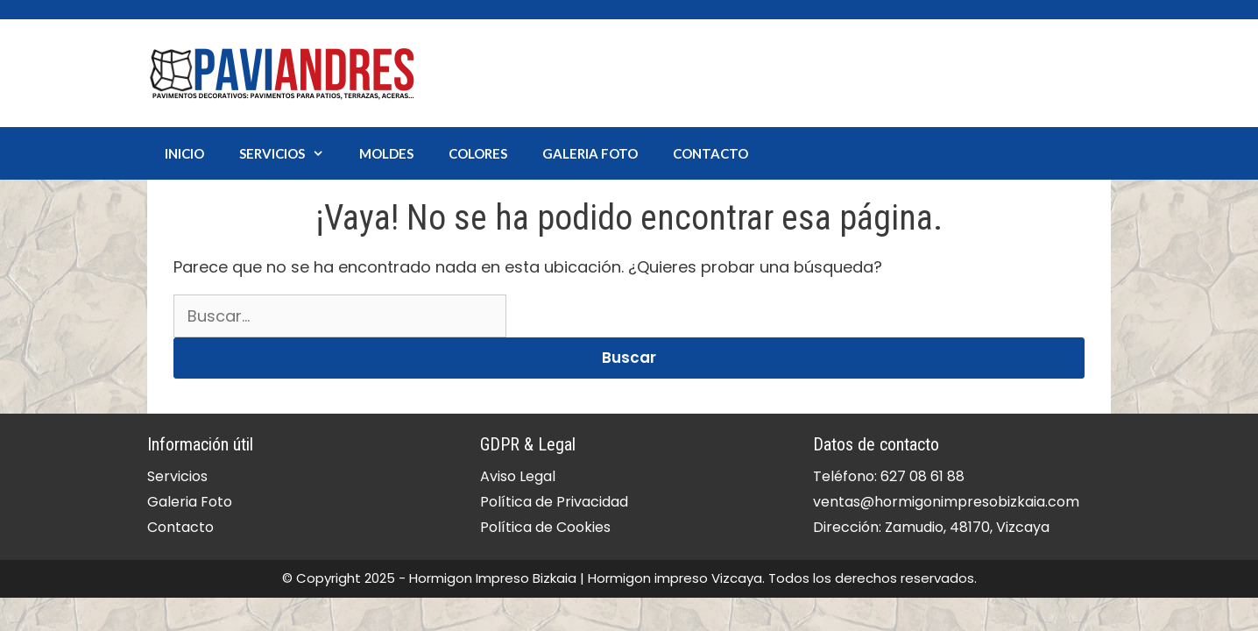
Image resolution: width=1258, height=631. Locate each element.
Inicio (184, 153)
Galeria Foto (590, 153)
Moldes (386, 153)
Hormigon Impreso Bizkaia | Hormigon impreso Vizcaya (585, 578)
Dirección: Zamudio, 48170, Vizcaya (931, 527)
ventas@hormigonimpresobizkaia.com (946, 502)
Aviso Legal (517, 476)
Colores (478, 153)
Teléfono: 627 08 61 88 (889, 476)
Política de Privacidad (554, 502)
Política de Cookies (545, 527)
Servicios (290, 153)
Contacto (710, 153)
